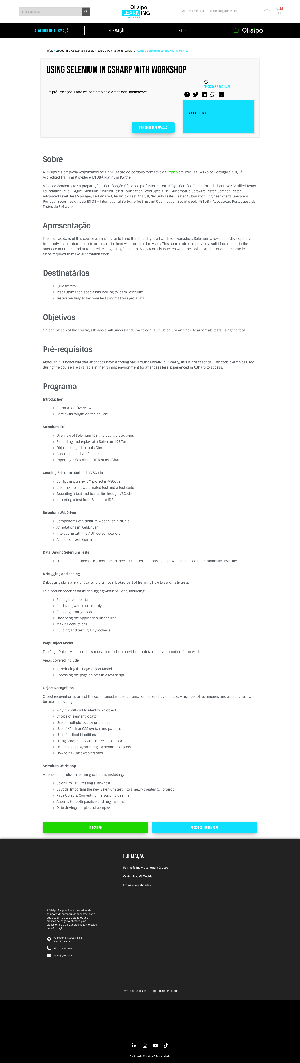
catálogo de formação (52, 30)
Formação (117, 30)
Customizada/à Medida (137, 876)
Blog (183, 30)
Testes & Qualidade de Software (115, 50)
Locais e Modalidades (137, 885)
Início (49, 50)
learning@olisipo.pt (223, 11)
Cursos (59, 50)
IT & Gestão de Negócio (80, 50)
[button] (187, 94)
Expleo (172, 172)
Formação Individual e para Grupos (145, 867)
